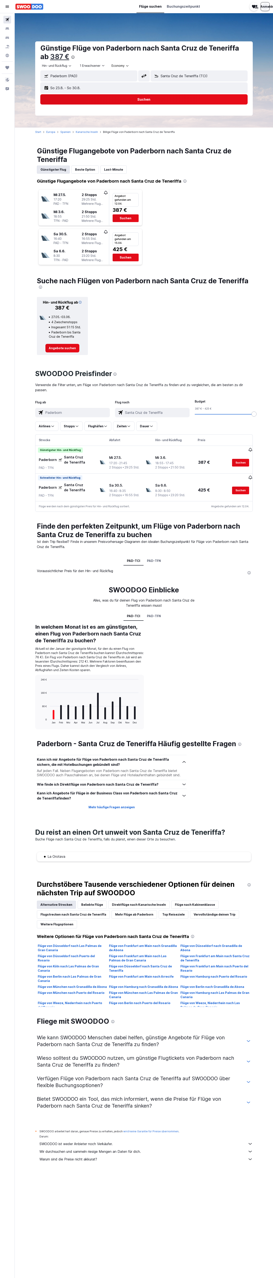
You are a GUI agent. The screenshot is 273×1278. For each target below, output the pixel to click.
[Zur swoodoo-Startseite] (29, 7)
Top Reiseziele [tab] (173, 914)
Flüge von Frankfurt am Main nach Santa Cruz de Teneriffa (215, 958)
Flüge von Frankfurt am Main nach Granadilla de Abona (143, 947)
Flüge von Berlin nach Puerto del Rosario (139, 1002)
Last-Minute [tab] (113, 169)
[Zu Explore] (7, 55)
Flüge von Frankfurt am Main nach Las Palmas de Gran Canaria (138, 958)
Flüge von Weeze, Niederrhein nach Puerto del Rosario (70, 1005)
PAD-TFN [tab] (154, 560)
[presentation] (73, 57)
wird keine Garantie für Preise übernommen (151, 1131)
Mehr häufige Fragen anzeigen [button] (112, 806)
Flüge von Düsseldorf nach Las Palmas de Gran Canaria (70, 947)
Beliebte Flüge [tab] (92, 904)
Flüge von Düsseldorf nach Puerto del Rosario (66, 958)
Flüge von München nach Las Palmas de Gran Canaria (143, 994)
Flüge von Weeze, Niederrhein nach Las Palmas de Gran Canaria (210, 1005)
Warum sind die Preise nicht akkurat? (146, 1158)
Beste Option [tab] (85, 169)
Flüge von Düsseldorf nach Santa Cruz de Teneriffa (140, 968)
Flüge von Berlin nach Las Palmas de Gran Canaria (69, 978)
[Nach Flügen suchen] (7, 19)
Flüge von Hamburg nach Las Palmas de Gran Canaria (214, 994)
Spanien (65, 132)
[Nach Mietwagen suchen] (7, 37)
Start (38, 132)
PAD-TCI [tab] (133, 560)
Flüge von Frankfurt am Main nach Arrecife (141, 976)
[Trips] (7, 67)
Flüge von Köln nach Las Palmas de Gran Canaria (68, 968)
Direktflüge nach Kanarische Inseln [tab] (139, 904)
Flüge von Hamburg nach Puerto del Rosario (213, 976)
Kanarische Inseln (87, 132)
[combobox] (57, 66)
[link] (62, 348)
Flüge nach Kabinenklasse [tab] (195, 904)
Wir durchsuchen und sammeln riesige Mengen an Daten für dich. (146, 1151)
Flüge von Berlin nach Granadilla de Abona (212, 986)
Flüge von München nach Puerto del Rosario (71, 992)
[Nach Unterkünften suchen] (7, 28)
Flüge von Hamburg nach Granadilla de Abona (143, 986)
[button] (7, 6)
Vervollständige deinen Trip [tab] (214, 914)
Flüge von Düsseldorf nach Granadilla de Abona (211, 947)
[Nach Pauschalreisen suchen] (7, 46)
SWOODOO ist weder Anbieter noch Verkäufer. (146, 1143)
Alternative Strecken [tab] (56, 904)
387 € (59, 56)
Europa (50, 132)
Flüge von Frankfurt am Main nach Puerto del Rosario (214, 968)
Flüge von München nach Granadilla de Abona (72, 986)
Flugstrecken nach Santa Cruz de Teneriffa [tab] (73, 914)
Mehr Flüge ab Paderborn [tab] (134, 914)
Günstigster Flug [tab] (53, 169)
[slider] (254, 414)
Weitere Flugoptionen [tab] (57, 924)
